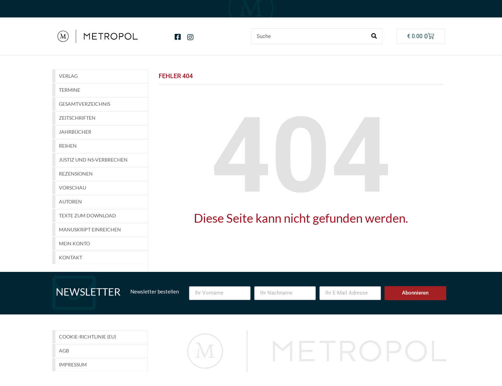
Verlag (68, 76)
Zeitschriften (77, 118)
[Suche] (374, 36)
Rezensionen (76, 174)
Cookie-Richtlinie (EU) (87, 337)
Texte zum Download (87, 215)
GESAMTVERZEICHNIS (84, 104)
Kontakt (70, 257)
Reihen (68, 146)
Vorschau (72, 188)
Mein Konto (74, 243)
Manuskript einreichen (90, 229)
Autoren (70, 202)
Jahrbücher (75, 132)
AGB (64, 351)
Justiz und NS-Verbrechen (93, 160)
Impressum (73, 365)
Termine (69, 90)
